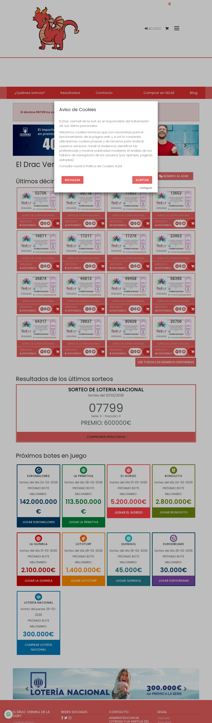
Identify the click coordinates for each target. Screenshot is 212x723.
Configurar (146, 188)
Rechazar (72, 180)
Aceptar (142, 180)
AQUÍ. (118, 166)
